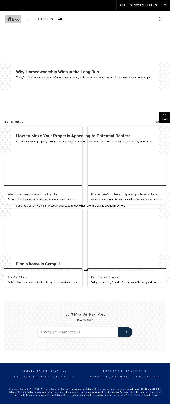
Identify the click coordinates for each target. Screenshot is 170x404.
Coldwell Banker (35, 371)
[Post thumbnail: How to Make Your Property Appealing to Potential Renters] (127, 165)
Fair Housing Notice (146, 377)
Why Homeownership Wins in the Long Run (57, 71)
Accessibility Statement (109, 377)
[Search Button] (161, 19)
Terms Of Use (113, 371)
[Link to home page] (4, 5)
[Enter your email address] (78, 332)
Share (164, 117)
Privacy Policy (137, 371)
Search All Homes (143, 5)
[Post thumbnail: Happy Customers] (43, 248)
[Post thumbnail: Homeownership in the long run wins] (43, 165)
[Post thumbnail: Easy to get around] (127, 248)
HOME (122, 5)
